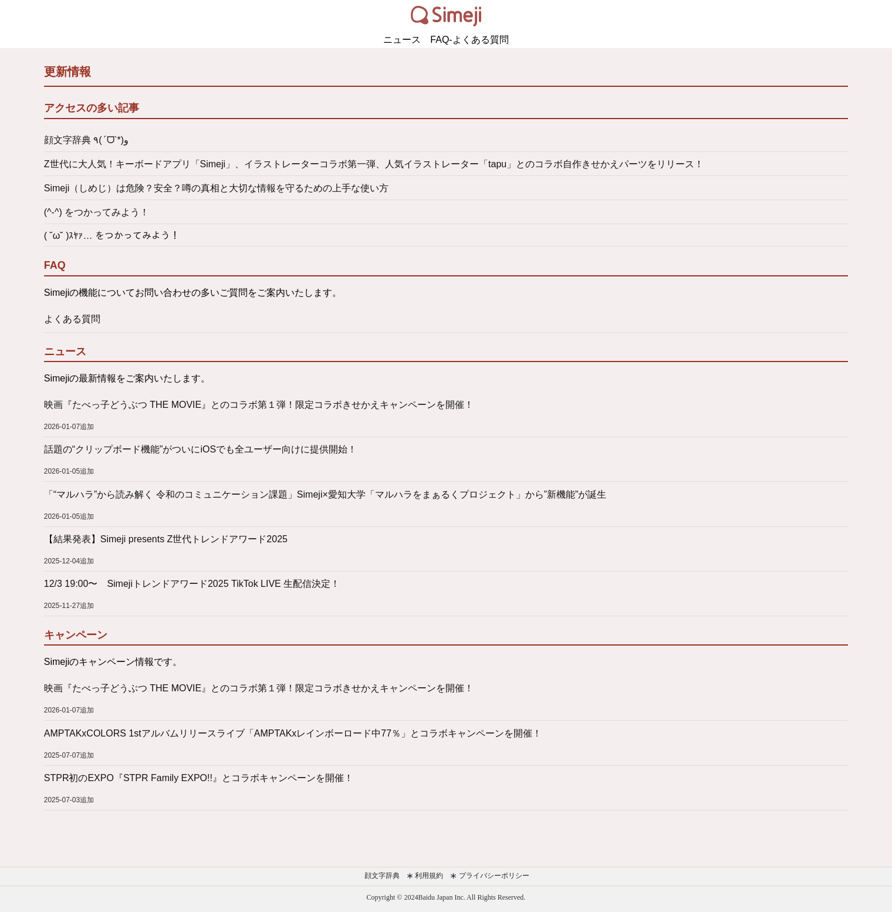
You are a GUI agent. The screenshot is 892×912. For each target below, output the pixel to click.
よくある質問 (72, 319)
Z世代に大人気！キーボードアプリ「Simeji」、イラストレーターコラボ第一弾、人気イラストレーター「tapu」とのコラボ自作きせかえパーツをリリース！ (374, 164)
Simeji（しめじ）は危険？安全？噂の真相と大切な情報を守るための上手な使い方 (216, 188)
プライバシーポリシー (489, 876)
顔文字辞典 (380, 876)
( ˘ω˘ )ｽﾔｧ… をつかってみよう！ (112, 236)
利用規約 (425, 876)
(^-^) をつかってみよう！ (96, 212)
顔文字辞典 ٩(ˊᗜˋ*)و (86, 140)
